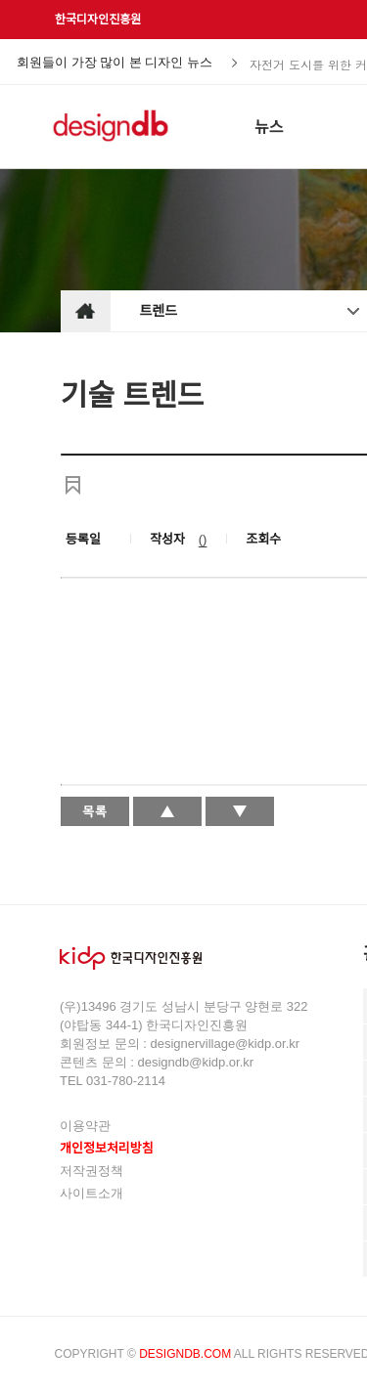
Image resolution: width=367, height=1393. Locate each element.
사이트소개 (91, 1193)
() (203, 539)
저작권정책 (91, 1170)
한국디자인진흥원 (98, 19)
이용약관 (85, 1125)
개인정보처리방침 (107, 1148)
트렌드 (159, 311)
